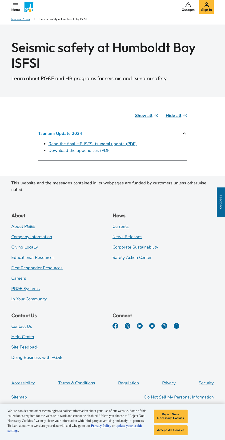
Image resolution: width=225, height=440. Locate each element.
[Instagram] (164, 326)
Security (206, 383)
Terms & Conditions (76, 383)
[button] (15, 7)
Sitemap (19, 397)
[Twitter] (127, 326)
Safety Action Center (132, 257)
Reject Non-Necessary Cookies (170, 416)
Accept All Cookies (170, 430)
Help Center (22, 337)
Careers (18, 278)
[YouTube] (152, 326)
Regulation (128, 383)
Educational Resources (33, 257)
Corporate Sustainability (135, 247)
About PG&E (23, 226)
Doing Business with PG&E (37, 357)
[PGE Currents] (176, 326)
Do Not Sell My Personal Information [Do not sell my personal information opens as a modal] (179, 397)
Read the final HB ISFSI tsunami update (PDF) (92, 144)
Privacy (169, 383)
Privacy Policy (101, 426)
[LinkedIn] (139, 326)
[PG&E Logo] (29, 7)
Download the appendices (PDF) (79, 150)
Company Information (31, 237)
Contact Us (21, 326)
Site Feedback (24, 347)
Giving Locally (24, 247)
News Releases (127, 237)
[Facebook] (115, 326)
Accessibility (23, 383)
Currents (120, 226)
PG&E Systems (25, 288)
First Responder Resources (37, 268)
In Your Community (29, 299)
